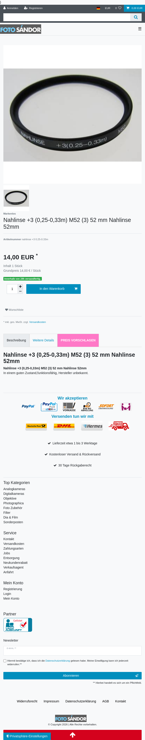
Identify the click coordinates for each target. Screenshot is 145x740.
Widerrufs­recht (27, 701)
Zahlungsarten (13, 548)
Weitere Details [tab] (43, 340)
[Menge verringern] (20, 291)
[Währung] (108, 8)
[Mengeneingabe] (12, 289)
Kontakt (8, 539)
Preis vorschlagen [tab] (78, 340)
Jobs (6, 553)
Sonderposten (13, 522)
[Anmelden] (11, 8)
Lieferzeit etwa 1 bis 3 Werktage (75, 443)
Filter (6, 512)
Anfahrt (8, 572)
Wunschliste (14, 309)
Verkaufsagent (13, 567)
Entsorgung (11, 558)
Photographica (13, 503)
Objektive (9, 498)
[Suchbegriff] (66, 17)
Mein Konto (11, 598)
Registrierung (12, 589)
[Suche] (136, 17)
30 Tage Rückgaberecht (74, 465)
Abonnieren (100, 676)
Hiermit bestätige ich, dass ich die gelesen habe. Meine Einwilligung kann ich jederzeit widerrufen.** (67, 662)
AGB (105, 701)
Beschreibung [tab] (16, 340)
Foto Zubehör (12, 508)
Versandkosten (37, 322)
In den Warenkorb (58, 289)
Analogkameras (14, 489)
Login (7, 594)
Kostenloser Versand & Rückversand (74, 454)
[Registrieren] (33, 8)
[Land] (98, 8)
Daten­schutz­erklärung (80, 701)
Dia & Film (10, 517)
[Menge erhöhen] (20, 286)
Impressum (51, 701)
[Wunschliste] (118, 8)
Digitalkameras (13, 494)
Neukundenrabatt (15, 562)
